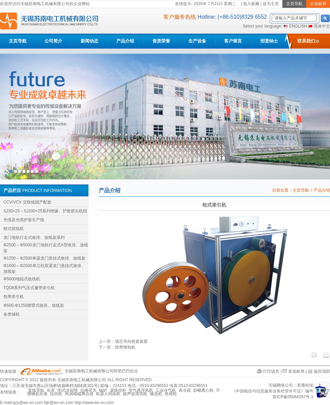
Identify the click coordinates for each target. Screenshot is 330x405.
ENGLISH (298, 26)
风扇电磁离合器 (79, 393)
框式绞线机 (13, 228)
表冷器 (185, 390)
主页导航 (18, 40)
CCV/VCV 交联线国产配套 (27, 202)
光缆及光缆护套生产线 (23, 219)
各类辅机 (11, 314)
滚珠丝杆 (118, 390)
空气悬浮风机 (141, 390)
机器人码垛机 (108, 393)
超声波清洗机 (135, 393)
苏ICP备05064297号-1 (293, 396)
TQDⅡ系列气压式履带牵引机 (29, 287)
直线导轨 (36, 390)
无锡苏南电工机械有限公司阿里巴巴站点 (79, 371)
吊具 (51, 390)
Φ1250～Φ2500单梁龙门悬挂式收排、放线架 (44, 258)
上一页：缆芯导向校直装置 (123, 341)
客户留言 (233, 40)
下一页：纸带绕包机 (117, 347)
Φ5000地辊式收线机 (21, 279)
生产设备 (197, 40)
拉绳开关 (88, 390)
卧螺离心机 (203, 390)
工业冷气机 (165, 390)
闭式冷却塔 (67, 390)
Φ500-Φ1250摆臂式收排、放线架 (33, 305)
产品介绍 (125, 40)
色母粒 (171, 393)
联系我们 (308, 40)
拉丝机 (56, 393)
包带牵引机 (13, 296)
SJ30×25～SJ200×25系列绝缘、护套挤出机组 (45, 211)
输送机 (156, 393)
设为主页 (271, 3)
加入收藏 (251, 3)
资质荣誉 (161, 40)
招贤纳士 (269, 40)
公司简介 (53, 40)
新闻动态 (89, 40)
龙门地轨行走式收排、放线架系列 (34, 237)
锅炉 (103, 390)
